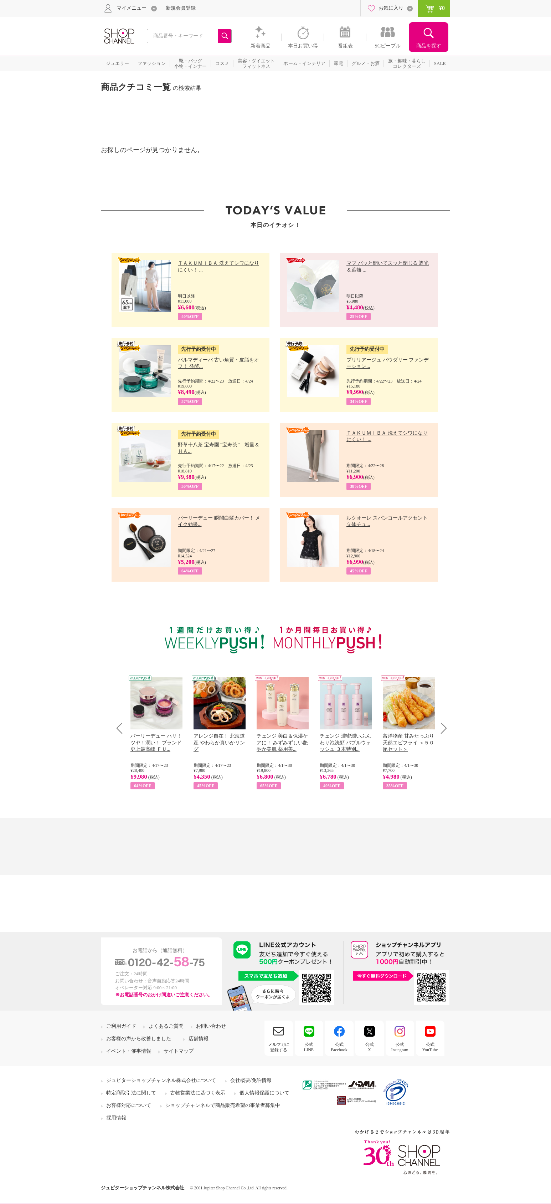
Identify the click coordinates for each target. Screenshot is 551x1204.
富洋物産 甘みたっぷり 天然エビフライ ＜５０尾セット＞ (408, 742)
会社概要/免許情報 (251, 1080)
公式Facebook (339, 1047)
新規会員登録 (181, 8)
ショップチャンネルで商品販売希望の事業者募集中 (222, 1105)
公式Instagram (399, 1047)
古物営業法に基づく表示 (197, 1093)
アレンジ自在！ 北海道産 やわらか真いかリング (219, 742)
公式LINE (309, 1047)
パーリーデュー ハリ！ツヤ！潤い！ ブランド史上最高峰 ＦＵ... (156, 742)
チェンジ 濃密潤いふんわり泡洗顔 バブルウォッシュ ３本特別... (345, 742)
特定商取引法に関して (131, 1093)
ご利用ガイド (121, 1026)
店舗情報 (198, 1038)
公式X (369, 1047)
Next (441, 728)
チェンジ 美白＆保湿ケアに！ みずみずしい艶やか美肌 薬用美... (282, 742)
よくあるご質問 (166, 1026)
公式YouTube (430, 1047)
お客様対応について (128, 1105)
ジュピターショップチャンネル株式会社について (161, 1080)
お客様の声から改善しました (138, 1038)
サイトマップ (179, 1051)
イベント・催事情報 (128, 1051)
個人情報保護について (264, 1093)
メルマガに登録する (278, 1047)
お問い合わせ (211, 1026)
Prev (122, 728)
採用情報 (116, 1117)
